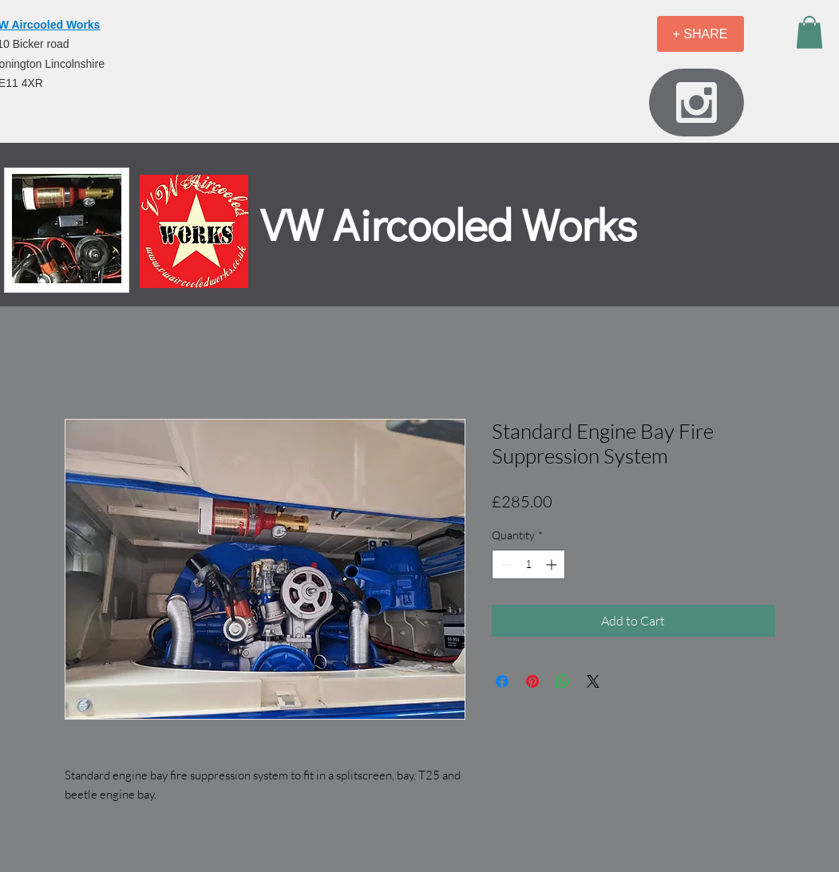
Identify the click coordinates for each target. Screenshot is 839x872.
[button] (809, 32)
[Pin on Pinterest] (532, 681)
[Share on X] (593, 681)
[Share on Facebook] (502, 681)
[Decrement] (504, 564)
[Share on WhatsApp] (562, 681)
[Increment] (553, 564)
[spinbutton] (528, 564)
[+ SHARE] (700, 34)
